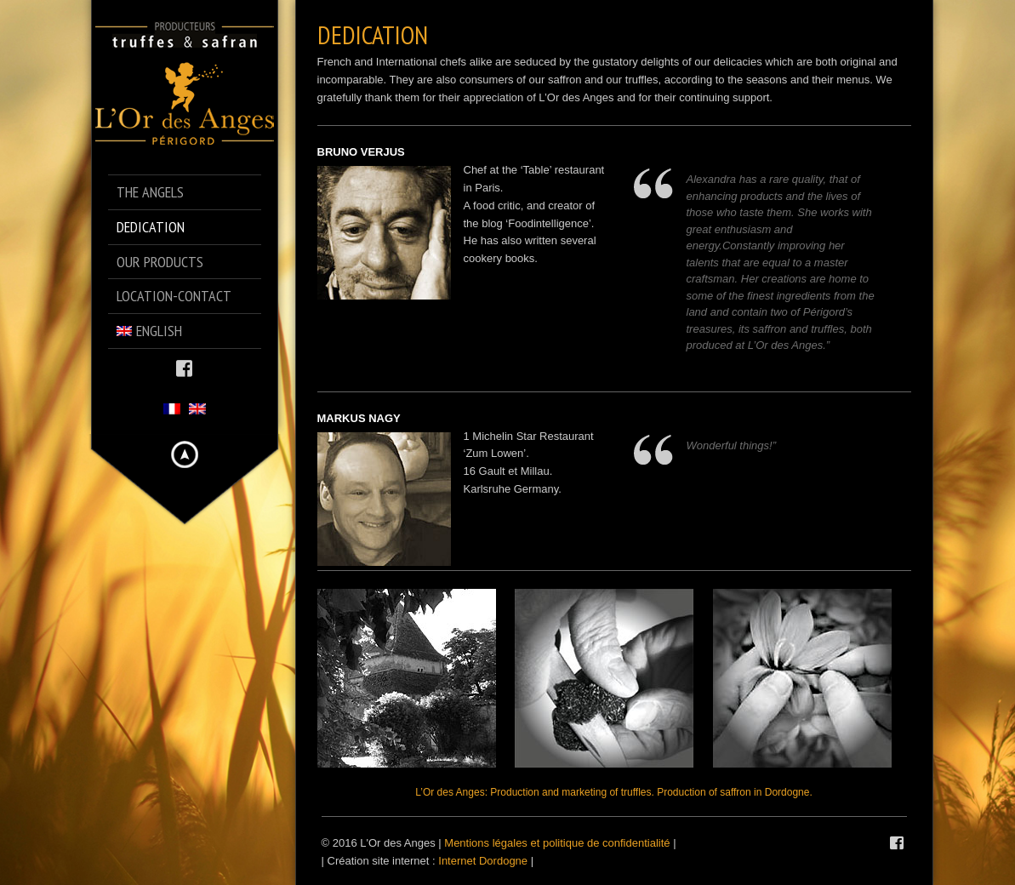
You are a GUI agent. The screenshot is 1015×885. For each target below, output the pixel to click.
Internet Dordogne (482, 860)
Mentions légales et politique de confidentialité (557, 842)
